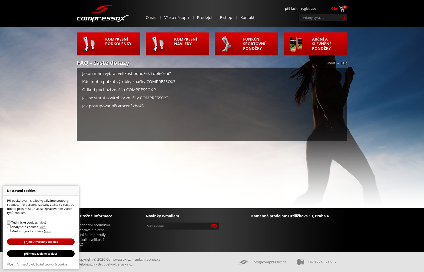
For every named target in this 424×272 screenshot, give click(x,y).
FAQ (80, 244)
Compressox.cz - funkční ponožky (103, 13)
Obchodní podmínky (93, 225)
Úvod (331, 63)
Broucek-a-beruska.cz (115, 264)
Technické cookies (24, 222)
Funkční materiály (91, 234)
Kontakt (247, 17)
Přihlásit (291, 8)
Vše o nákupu (176, 17)
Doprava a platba (91, 229)
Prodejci (204, 17)
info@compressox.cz (269, 262)
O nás (151, 17)
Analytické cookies (24, 227)
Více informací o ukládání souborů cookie (37, 264)
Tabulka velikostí (90, 239)
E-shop (226, 17)
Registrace (308, 8)
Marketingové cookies (27, 231)
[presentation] (183, 239)
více (42, 222)
